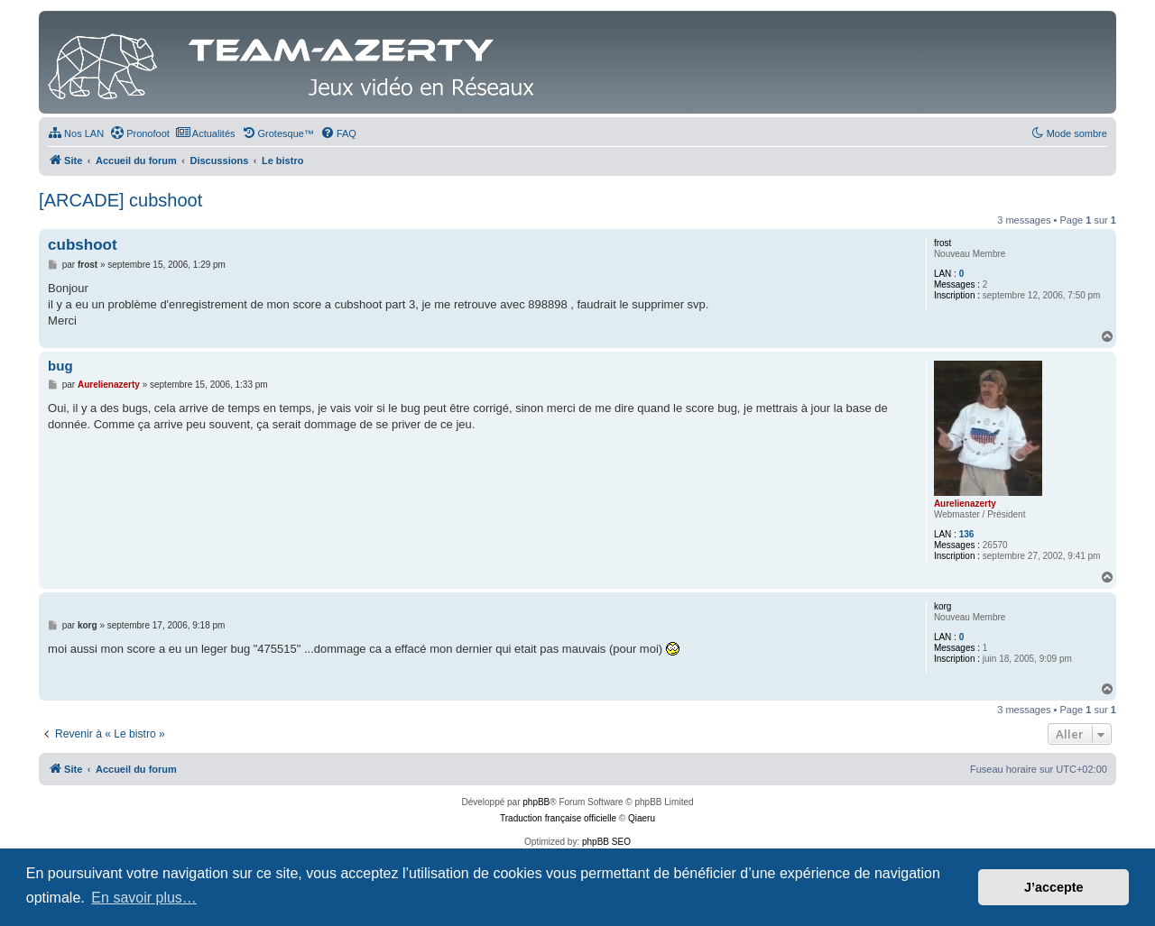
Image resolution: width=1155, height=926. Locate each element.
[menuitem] (76, 133)
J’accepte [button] (1054, 887)
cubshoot (82, 244)
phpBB (536, 802)
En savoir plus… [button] (144, 897)
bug (60, 365)
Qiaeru (641, 818)
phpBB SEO (606, 842)
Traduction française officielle (558, 818)
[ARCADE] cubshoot (120, 200)
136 (967, 534)
